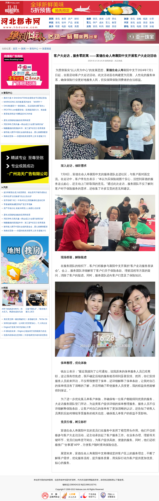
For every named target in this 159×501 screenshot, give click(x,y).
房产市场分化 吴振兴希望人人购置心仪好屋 (22, 208)
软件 (64, 22)
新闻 (51, 18)
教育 (64, 18)
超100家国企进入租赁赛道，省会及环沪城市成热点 (25, 192)
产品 (70, 22)
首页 (15, 48)
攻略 (139, 18)
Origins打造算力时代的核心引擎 (17, 327)
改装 (139, 22)
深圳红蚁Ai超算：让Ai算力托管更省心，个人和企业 (25, 323)
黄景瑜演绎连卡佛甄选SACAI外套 (18, 114)
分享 (151, 18)
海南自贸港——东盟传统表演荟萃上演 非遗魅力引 (25, 136)
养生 (114, 18)
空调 (145, 26)
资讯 (57, 18)
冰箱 (151, 26)
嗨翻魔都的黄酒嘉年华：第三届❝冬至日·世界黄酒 (24, 128)
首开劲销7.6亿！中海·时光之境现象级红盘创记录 (24, 200)
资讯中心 (33, 48)
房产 (70, 18)
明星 (57, 26)
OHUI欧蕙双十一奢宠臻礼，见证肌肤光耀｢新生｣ (24, 106)
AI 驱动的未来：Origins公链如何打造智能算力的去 (25, 331)
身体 (101, 18)
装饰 (151, 22)
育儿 (108, 22)
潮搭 (108, 26)
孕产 (95, 22)
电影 (64, 26)
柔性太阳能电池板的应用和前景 (17, 120)
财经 (76, 18)
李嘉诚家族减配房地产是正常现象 (18, 204)
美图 (76, 26)
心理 (108, 18)
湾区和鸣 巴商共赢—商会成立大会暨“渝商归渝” (24, 124)
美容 (114, 26)
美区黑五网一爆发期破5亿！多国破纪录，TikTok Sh (25, 319)
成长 (101, 22)
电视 (70, 26)
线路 (145, 18)
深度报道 (46, 48)
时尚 (101, 26)
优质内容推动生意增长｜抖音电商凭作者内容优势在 (26, 335)
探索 (76, 22)
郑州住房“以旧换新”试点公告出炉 (18, 196)
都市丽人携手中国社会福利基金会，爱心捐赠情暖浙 (26, 132)
